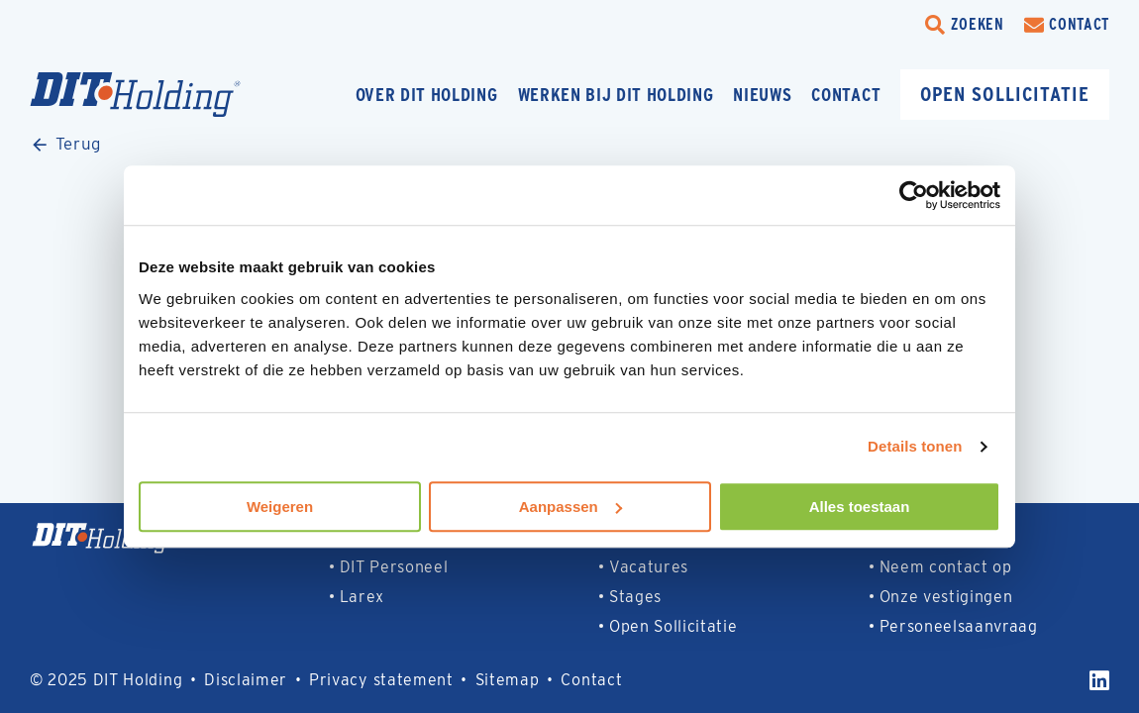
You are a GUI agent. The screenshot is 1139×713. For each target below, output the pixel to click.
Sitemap (507, 679)
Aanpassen (570, 506)
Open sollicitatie (1004, 93)
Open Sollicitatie (673, 626)
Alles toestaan (859, 506)
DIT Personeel (394, 567)
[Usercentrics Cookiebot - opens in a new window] (913, 195)
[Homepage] (173, 94)
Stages (635, 596)
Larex (362, 596)
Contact (845, 94)
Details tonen (915, 446)
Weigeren (280, 506)
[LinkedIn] (1099, 680)
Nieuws (762, 94)
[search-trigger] (964, 25)
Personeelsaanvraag (959, 626)
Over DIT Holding (427, 94)
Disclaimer (245, 679)
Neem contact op (946, 567)
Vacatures (648, 567)
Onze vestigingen (946, 596)
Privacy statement (381, 679)
